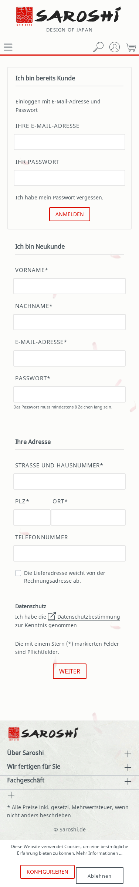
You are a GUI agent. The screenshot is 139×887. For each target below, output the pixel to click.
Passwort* (33, 378)
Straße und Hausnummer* (59, 465)
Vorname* (31, 270)
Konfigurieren (47, 871)
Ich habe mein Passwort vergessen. (60, 197)
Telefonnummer (41, 537)
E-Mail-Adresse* (41, 342)
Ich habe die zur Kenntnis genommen (67, 616)
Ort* (60, 501)
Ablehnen (100, 876)
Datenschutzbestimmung (84, 616)
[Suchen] (98, 47)
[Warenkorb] (131, 47)
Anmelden (69, 214)
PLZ (22, 501)
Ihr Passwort (38, 162)
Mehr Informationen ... (99, 853)
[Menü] (8, 47)
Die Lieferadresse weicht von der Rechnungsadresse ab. (64, 576)
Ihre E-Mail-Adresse (47, 126)
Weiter (69, 671)
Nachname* (34, 306)
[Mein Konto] (114, 47)
